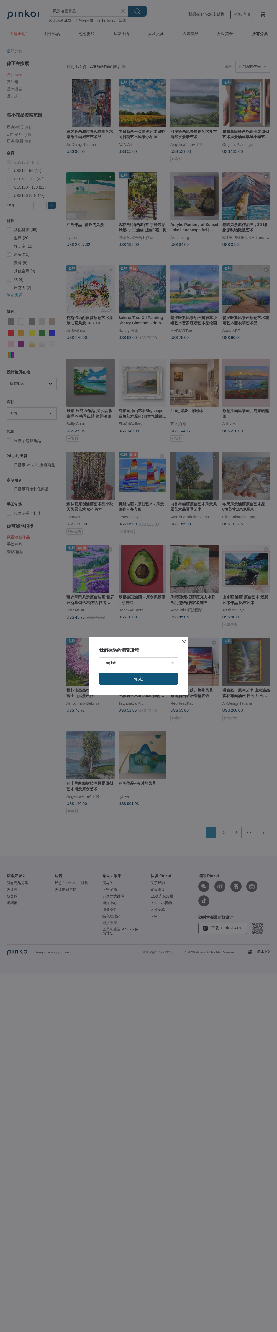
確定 (138, 678)
